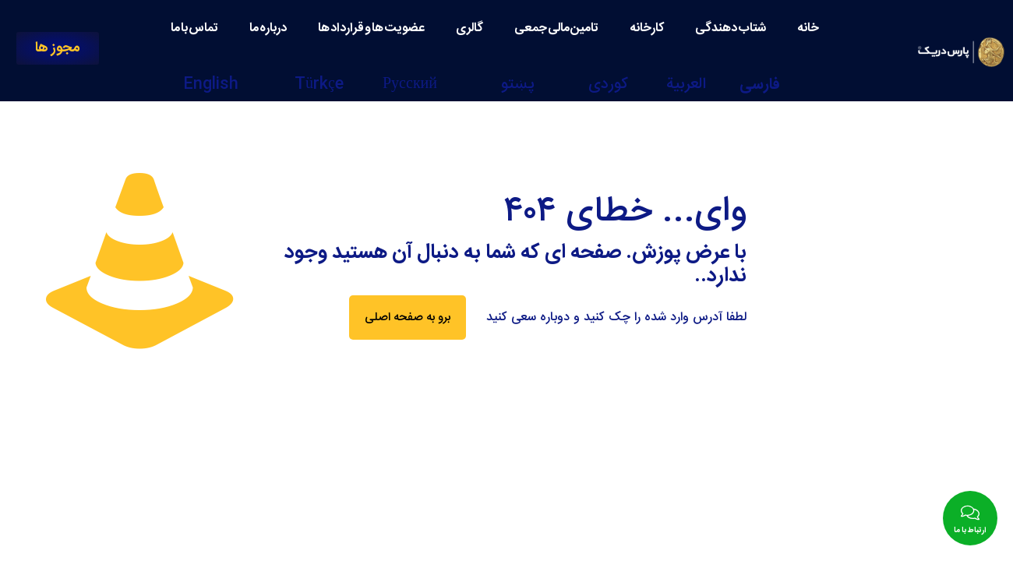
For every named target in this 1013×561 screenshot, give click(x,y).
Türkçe (319, 84)
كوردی (608, 84)
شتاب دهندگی (730, 28)
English (210, 84)
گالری (469, 28)
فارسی (759, 84)
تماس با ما (194, 28)
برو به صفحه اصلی (407, 317)
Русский (410, 84)
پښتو (518, 84)
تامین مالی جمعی (556, 28)
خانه (808, 28)
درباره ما (268, 28)
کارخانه (647, 28)
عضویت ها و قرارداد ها (371, 28)
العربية (686, 84)
